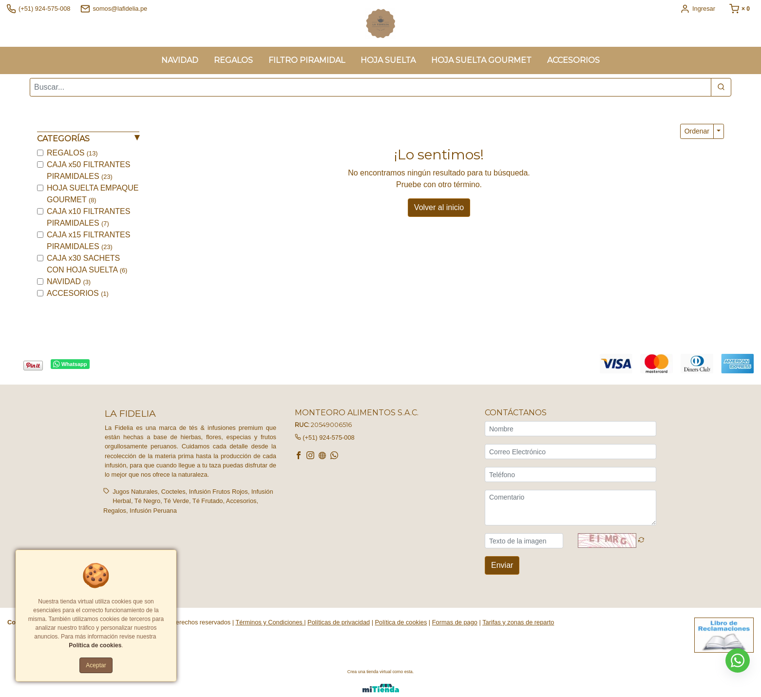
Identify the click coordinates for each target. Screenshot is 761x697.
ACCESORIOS (78, 293)
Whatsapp (70, 364)
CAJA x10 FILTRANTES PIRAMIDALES (88, 217)
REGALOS (72, 153)
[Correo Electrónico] (570, 451)
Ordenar (697, 131)
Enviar (502, 565)
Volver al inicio (439, 207)
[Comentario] (570, 507)
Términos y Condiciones (269, 622)
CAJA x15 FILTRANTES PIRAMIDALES (88, 241)
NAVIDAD (69, 281)
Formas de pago (454, 622)
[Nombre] (570, 428)
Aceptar (96, 665)
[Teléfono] (570, 474)
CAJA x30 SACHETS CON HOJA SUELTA (87, 264)
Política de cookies (401, 622)
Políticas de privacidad (338, 622)
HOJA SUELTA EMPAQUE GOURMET (93, 194)
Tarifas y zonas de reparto (518, 622)
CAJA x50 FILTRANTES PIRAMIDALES (88, 170)
